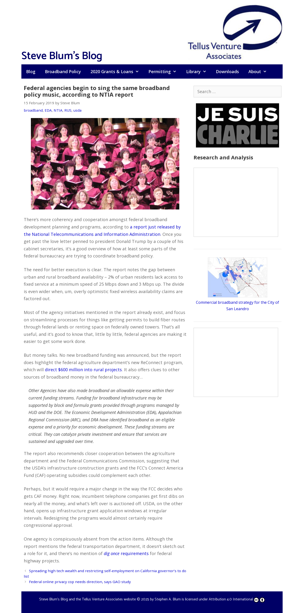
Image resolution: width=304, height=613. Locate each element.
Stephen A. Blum (168, 599)
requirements (126, 553)
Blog (30, 71)
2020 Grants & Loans (117, 71)
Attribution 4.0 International (237, 599)
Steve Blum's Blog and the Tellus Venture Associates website (87, 599)
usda (77, 110)
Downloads (227, 71)
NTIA (58, 110)
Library (198, 71)
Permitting (164, 71)
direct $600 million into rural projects (83, 369)
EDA (48, 110)
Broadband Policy (63, 71)
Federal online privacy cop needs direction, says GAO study (80, 581)
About (259, 71)
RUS (67, 110)
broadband (33, 110)
